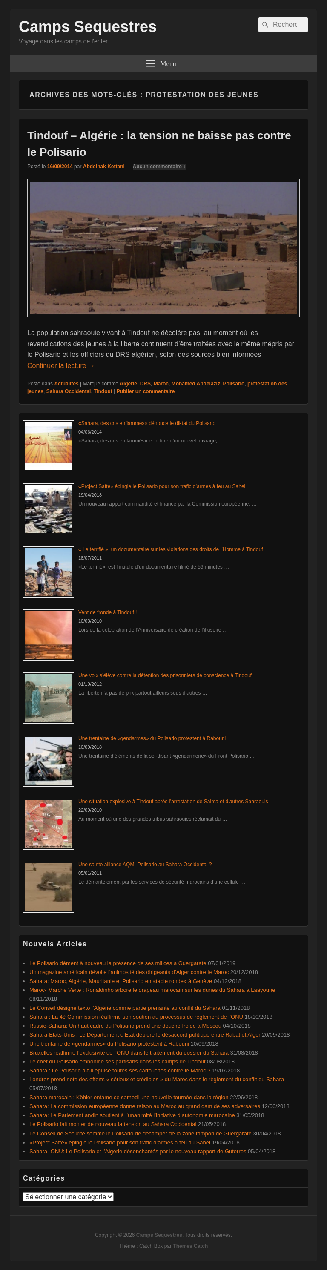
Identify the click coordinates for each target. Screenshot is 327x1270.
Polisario (234, 384)
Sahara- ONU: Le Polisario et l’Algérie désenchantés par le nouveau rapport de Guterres (137, 1151)
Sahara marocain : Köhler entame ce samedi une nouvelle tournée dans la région (129, 1097)
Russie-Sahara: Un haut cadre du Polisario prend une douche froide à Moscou (125, 1026)
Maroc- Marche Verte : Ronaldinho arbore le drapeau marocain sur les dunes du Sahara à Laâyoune (152, 990)
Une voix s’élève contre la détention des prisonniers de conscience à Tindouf (165, 675)
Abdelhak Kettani (104, 167)
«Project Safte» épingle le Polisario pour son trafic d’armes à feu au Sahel (161, 486)
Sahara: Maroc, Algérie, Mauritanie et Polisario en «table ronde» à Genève (120, 981)
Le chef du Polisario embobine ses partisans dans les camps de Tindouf (117, 1061)
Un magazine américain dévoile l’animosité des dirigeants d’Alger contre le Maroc (129, 972)
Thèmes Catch (190, 1246)
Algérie (128, 384)
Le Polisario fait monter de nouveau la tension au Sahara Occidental (112, 1124)
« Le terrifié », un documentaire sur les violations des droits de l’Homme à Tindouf (170, 549)
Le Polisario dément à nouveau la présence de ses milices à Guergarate (118, 963)
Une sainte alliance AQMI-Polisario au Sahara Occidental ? (145, 865)
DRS (145, 384)
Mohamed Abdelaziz (196, 384)
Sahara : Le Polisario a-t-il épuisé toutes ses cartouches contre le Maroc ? (120, 1070)
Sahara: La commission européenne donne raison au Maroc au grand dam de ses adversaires (144, 1106)
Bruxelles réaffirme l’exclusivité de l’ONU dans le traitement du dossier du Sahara (129, 1052)
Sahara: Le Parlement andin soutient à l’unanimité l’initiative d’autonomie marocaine (132, 1115)
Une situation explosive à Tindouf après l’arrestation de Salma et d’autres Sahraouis (173, 802)
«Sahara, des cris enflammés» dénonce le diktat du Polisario (146, 423)
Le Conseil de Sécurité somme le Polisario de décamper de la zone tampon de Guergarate (140, 1133)
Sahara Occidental (68, 391)
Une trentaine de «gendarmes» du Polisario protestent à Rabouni (152, 738)
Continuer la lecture (61, 365)
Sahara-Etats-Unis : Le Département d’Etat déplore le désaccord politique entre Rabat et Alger (145, 1035)
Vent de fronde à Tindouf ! (107, 612)
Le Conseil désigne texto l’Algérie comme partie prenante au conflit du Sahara (125, 1008)
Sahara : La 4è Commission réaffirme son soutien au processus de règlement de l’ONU (136, 1017)
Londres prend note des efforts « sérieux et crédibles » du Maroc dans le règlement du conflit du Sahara (156, 1079)
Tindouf (103, 391)
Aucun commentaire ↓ (159, 167)
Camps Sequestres (88, 26)
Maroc (161, 384)
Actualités (66, 384)
